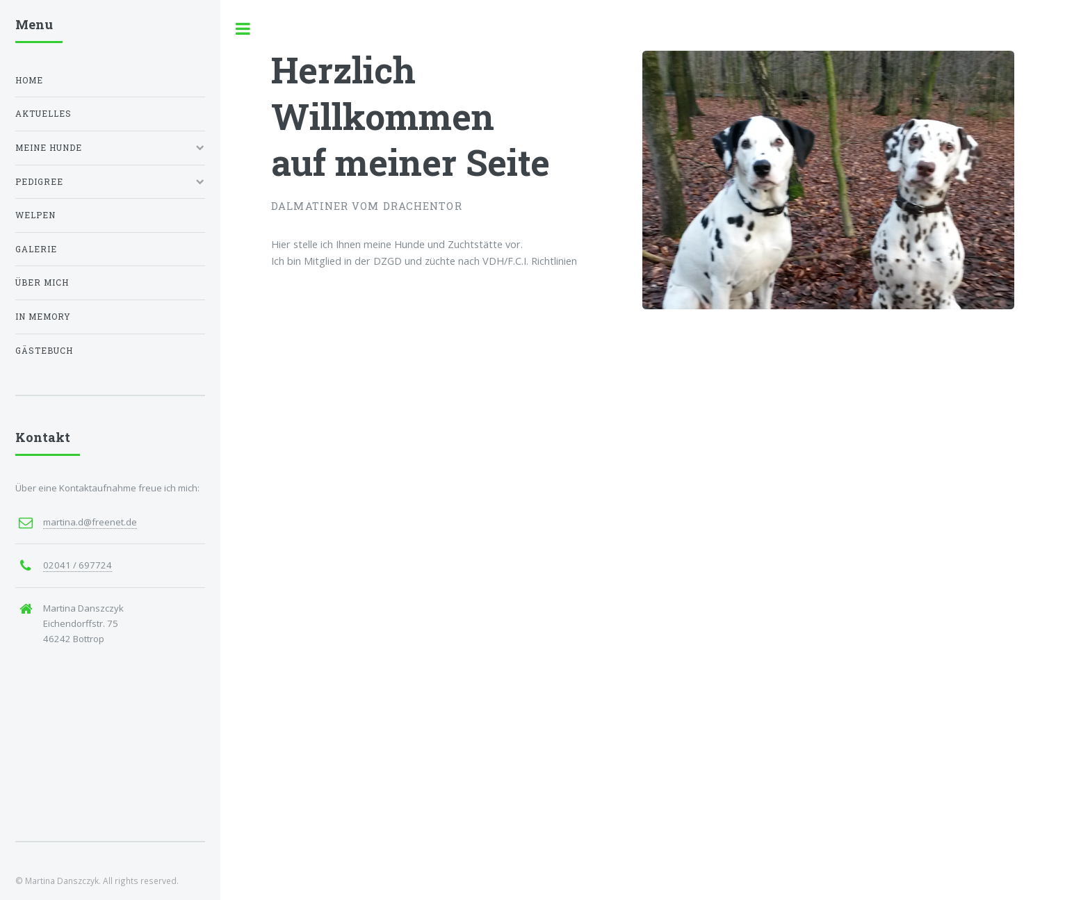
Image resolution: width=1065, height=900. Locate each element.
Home (29, 80)
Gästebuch (44, 350)
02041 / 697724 (77, 565)
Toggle (243, 29)
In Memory (43, 316)
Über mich (42, 282)
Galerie (36, 249)
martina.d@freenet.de (90, 522)
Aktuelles (43, 113)
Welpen (35, 215)
